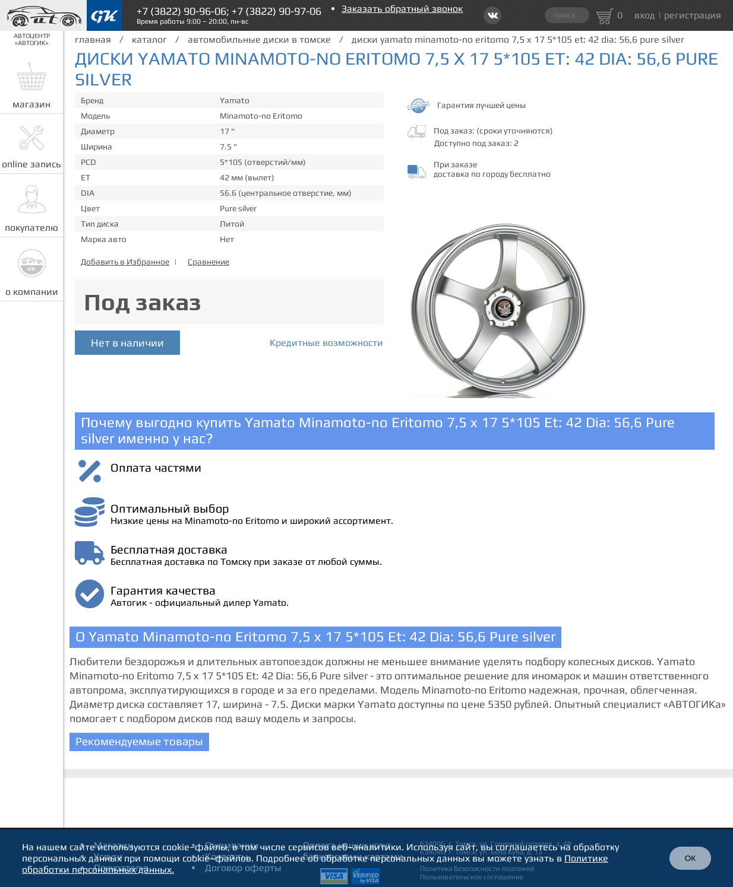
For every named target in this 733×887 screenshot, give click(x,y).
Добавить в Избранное (125, 261)
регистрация (692, 15)
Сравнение (208, 261)
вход (644, 15)
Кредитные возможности (326, 342)
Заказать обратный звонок (402, 8)
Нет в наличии (127, 342)
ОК (690, 858)
